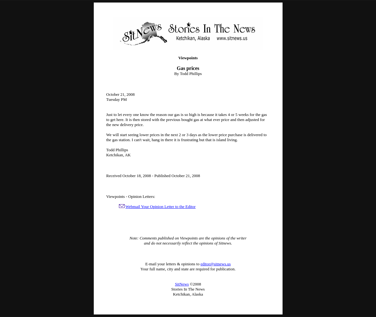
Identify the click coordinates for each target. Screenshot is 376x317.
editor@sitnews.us (215, 264)
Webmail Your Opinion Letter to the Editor (161, 206)
